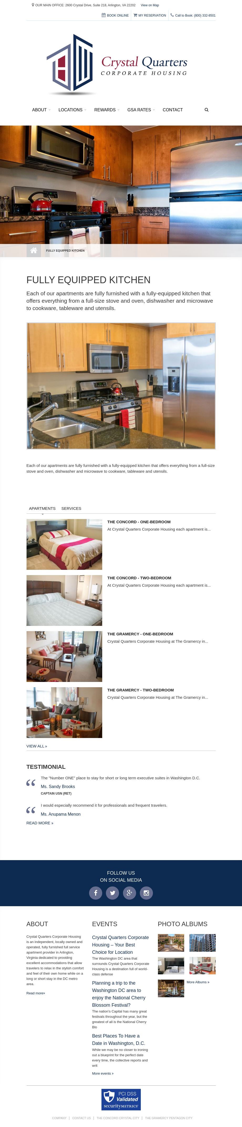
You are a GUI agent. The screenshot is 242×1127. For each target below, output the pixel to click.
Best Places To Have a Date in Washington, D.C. (118, 1039)
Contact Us (81, 1118)
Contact (173, 110)
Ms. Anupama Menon (61, 814)
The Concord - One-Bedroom (139, 522)
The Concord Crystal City (118, 1118)
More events (102, 1073)
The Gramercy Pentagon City (169, 1118)
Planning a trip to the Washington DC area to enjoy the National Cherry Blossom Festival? (119, 994)
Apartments (42, 508)
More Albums (197, 982)
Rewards (105, 110)
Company (59, 1118)
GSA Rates (139, 110)
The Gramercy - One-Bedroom (140, 634)
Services (71, 508)
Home (34, 250)
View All (36, 746)
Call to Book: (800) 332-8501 (193, 15)
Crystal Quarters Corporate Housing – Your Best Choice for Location (120, 945)
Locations (71, 110)
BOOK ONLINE (115, 15)
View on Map (150, 5)
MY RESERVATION (149, 15)
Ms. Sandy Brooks (58, 786)
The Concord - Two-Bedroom (139, 578)
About (39, 110)
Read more (39, 823)
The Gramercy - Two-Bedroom (140, 690)
